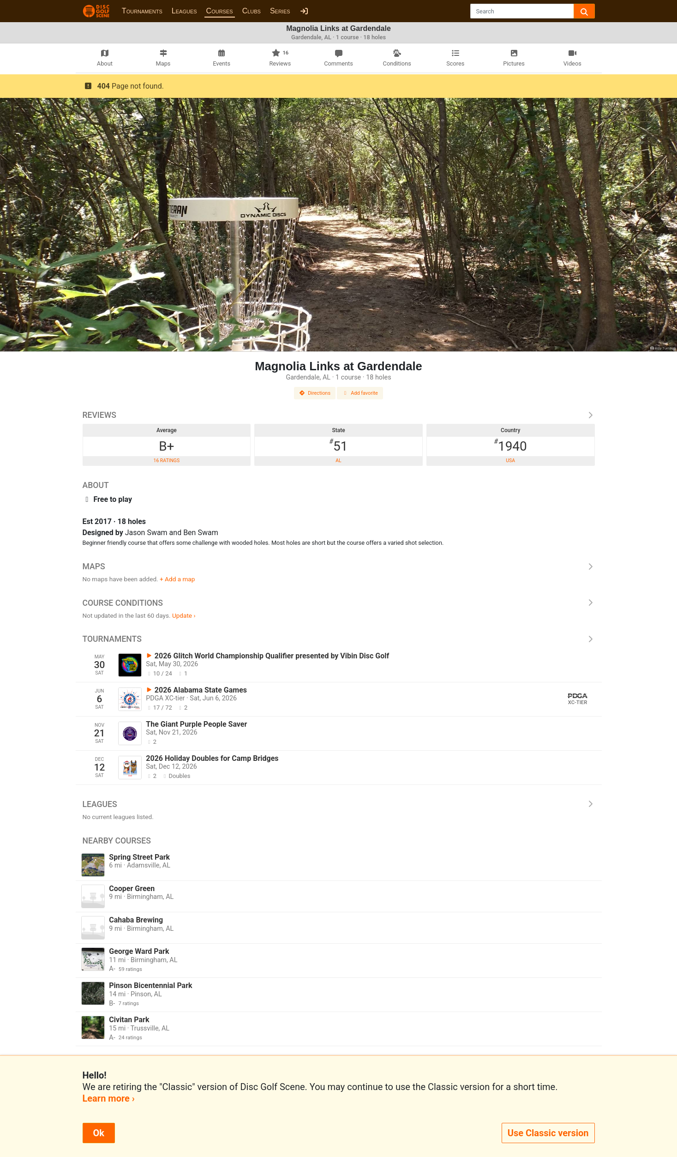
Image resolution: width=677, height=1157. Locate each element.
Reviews (339, 415)
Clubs (251, 11)
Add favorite (360, 393)
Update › (184, 615)
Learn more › (109, 1098)
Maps (339, 566)
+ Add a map (177, 579)
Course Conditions (339, 603)
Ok (99, 1133)
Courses (219, 11)
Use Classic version (548, 1133)
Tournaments (142, 11)
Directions (314, 393)
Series (280, 11)
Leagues (184, 11)
